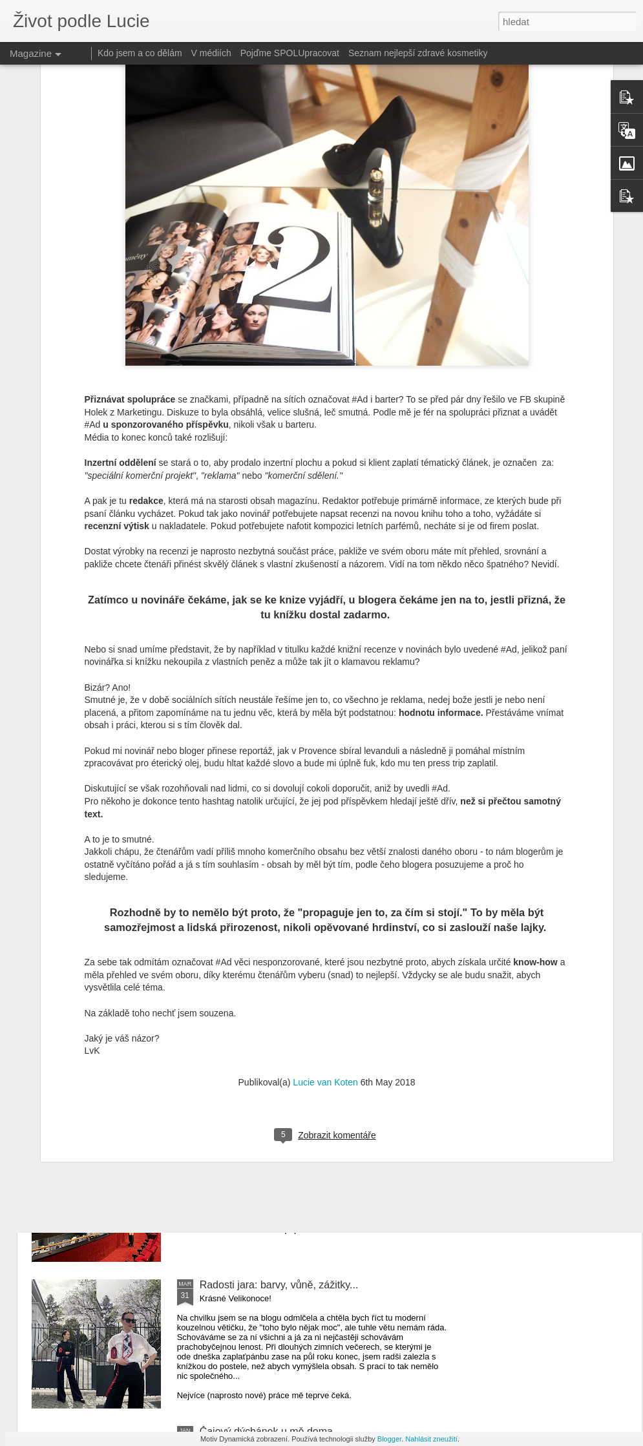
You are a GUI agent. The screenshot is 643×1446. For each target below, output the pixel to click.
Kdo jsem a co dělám (140, 53)
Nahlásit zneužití (431, 1439)
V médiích (211, 53)
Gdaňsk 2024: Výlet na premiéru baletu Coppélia (311, 1138)
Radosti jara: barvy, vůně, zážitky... (279, 1284)
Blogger (389, 1439)
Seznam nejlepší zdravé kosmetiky (418, 53)
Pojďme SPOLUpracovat (289, 53)
